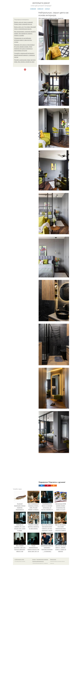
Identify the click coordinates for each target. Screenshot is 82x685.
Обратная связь (53, 559)
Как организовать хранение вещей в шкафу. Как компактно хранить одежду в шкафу (25, 33)
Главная (33, 8)
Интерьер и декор (41, 3)
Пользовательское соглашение (42, 559)
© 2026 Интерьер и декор (19, 559)
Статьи (47, 8)
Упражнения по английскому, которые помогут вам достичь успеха (23, 40)
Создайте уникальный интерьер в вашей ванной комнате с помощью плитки (24, 55)
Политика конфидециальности (38, 561)
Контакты (34, 559)
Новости (40, 8)
